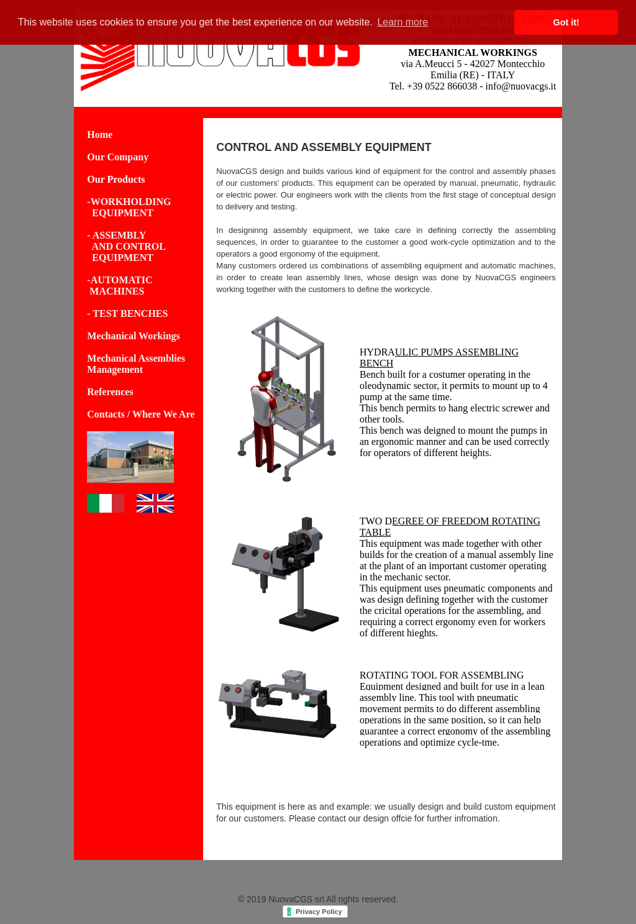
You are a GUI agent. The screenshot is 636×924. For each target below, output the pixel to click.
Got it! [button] (566, 22)
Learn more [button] (402, 22)
